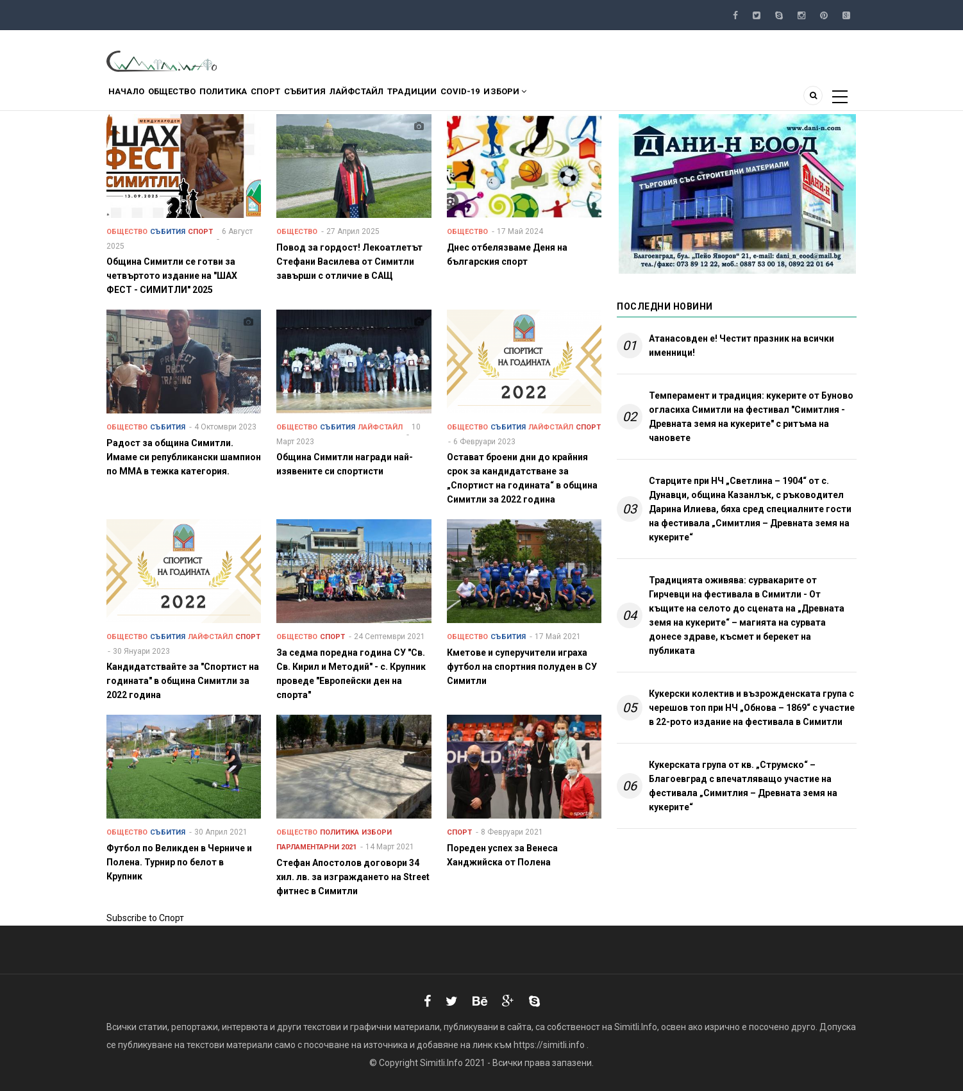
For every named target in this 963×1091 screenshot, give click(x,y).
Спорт (307, 98)
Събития (358, 98)
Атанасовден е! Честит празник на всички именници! (741, 345)
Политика (253, 98)
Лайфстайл (422, 98)
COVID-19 (550, 98)
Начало (132, 98)
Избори (607, 98)
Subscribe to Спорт (145, 918)
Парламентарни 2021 (316, 847)
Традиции (489, 98)
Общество (189, 98)
